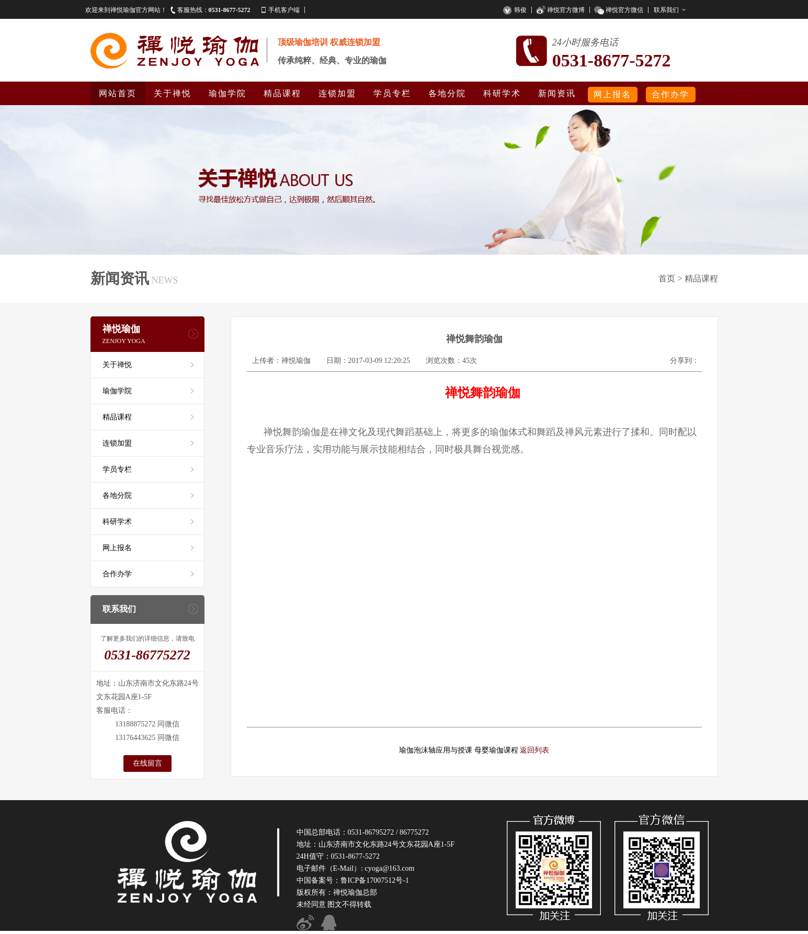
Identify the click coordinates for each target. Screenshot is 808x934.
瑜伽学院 (227, 93)
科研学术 (502, 93)
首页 (666, 278)
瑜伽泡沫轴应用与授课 (435, 750)
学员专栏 (392, 93)
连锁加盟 (337, 93)
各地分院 (447, 93)
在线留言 (147, 763)
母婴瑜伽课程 (496, 750)
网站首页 (117, 93)
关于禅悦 (172, 93)
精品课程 (282, 93)
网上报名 (612, 94)
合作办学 (670, 94)
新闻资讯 (557, 93)
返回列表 (534, 750)
